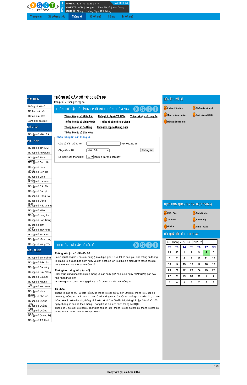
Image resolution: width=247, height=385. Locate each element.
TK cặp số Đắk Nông (39, 254)
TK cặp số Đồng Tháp (37, 183)
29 (169, 217)
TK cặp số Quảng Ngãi (37, 288)
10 (199, 223)
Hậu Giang (118, 7)
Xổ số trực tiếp (56, 16)
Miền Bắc (172, 178)
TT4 (97, 3)
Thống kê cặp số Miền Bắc (78, 99)
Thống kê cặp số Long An (143, 99)
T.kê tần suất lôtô (204, 97)
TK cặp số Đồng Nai (39, 178)
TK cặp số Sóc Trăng (39, 202)
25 (206, 235)
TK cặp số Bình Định (39, 240)
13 (169, 229)
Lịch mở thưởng (175, 91)
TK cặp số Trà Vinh (38, 217)
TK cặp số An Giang (39, 135)
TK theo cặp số (36, 93)
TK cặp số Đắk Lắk (38, 245)
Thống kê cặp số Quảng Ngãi (112, 109)
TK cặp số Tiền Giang (36, 207)
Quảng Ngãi (92, 11)
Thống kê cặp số (76, 84)
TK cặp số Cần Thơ (38, 169)
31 (199, 241)
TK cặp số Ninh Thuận (36, 274)
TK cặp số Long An (38, 197)
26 (213, 235)
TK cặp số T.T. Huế (38, 302)
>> (189, 207)
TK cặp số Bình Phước (36, 150)
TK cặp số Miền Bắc (39, 117)
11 (206, 223)
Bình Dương (202, 178)
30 (176, 217)
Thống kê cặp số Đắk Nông (78, 115)
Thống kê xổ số (36, 89)
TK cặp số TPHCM (38, 130)
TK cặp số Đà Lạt (37, 173)
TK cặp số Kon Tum (39, 269)
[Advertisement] (123, 50)
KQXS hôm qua (121, 3)
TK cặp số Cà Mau (38, 164)
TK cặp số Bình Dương (36, 140)
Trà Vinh (171, 185)
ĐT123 (77, 3)
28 (176, 241)
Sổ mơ (111, 16)
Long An (90, 7)
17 (199, 229)
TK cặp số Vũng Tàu (39, 226)
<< (168, 207)
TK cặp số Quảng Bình (37, 283)
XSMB (69, 3)
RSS (216, 375)
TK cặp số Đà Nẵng (39, 249)
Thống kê (77, 16)
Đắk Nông (105, 11)
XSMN (69, 7)
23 (191, 235)
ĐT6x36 (88, 3)
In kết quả (127, 16)
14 (176, 229)
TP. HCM (78, 7)
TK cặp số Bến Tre (38, 154)
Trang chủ (35, 16)
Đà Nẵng (78, 11)
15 (184, 229)
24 (199, 235)
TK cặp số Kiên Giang (36, 193)
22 (184, 235)
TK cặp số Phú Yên (38, 278)
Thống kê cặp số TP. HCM (111, 99)
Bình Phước (104, 7)
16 (191, 229)
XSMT (68, 11)
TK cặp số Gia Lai (38, 259)
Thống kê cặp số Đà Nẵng (78, 109)
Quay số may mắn (176, 97)
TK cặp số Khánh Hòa (37, 264)
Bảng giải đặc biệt (37, 103)
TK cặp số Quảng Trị (39, 298)
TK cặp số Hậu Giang (40, 188)
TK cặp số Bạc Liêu (38, 144)
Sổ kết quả (95, 16)
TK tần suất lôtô (36, 98)
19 (213, 229)
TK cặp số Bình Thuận (36, 159)
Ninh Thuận (202, 192)
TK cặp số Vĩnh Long (39, 222)
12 (213, 223)
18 (206, 229)
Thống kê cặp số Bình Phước (79, 104)
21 (176, 235)
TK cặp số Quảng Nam (37, 293)
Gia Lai (170, 191)
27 (169, 241)
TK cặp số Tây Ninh (39, 212)
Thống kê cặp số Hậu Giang (115, 104)
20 (169, 235)
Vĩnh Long (201, 185)
